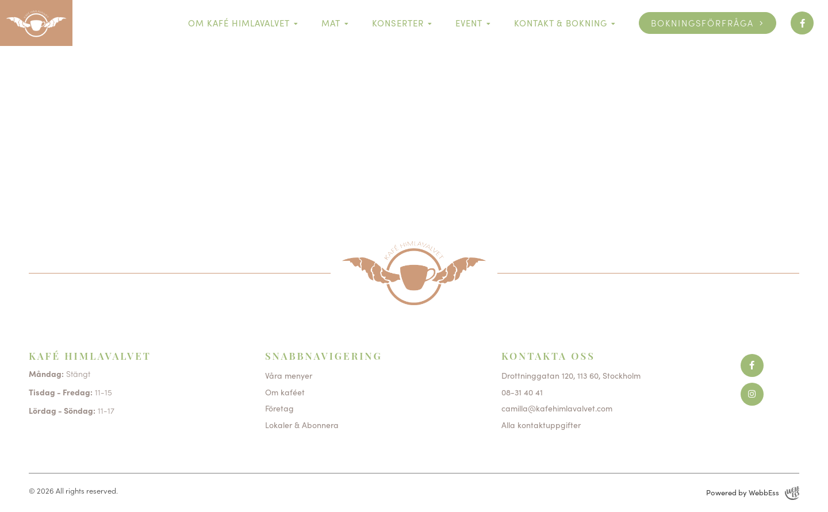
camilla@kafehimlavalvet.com (556, 408)
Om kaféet (285, 392)
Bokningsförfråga (702, 23)
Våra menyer (288, 375)
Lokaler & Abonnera (302, 424)
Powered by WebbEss (752, 493)
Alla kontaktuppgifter (541, 424)
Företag (279, 408)
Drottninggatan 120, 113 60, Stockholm (571, 375)
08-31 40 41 (522, 392)
